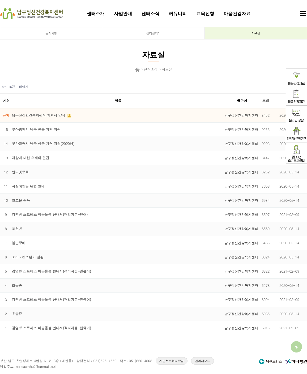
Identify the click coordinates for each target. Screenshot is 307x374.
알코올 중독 (21, 200)
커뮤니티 (178, 13)
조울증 (17, 285)
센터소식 (150, 13)
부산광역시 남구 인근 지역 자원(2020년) (43, 143)
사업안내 (123, 13)
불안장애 (19, 243)
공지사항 (51, 33)
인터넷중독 (20, 172)
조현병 (17, 228)
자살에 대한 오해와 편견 (30, 157)
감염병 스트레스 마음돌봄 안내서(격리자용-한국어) (51, 328)
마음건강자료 (237, 13)
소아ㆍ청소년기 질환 (27, 257)
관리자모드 (202, 361)
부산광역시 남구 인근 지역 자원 (36, 129)
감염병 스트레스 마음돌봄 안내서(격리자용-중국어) (51, 299)
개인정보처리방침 (171, 361)
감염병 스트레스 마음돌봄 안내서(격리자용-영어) (50, 214)
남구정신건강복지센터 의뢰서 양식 (39, 115)
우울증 (17, 313)
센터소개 (96, 13)
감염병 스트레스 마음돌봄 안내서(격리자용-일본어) (51, 271)
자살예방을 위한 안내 (28, 186)
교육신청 (205, 13)
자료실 (256, 33)
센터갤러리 (153, 33)
